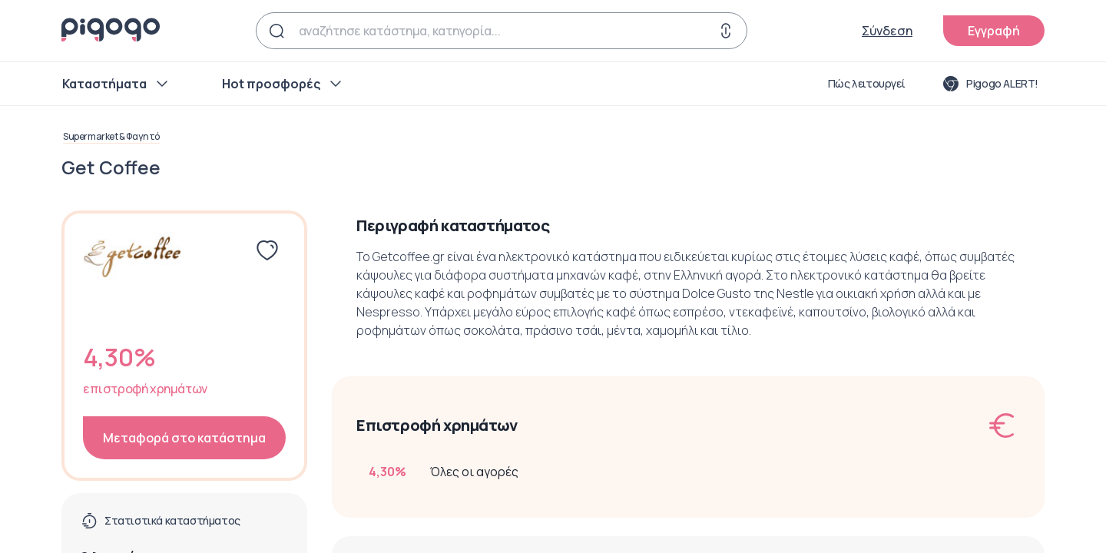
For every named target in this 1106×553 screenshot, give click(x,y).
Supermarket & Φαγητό (111, 137)
